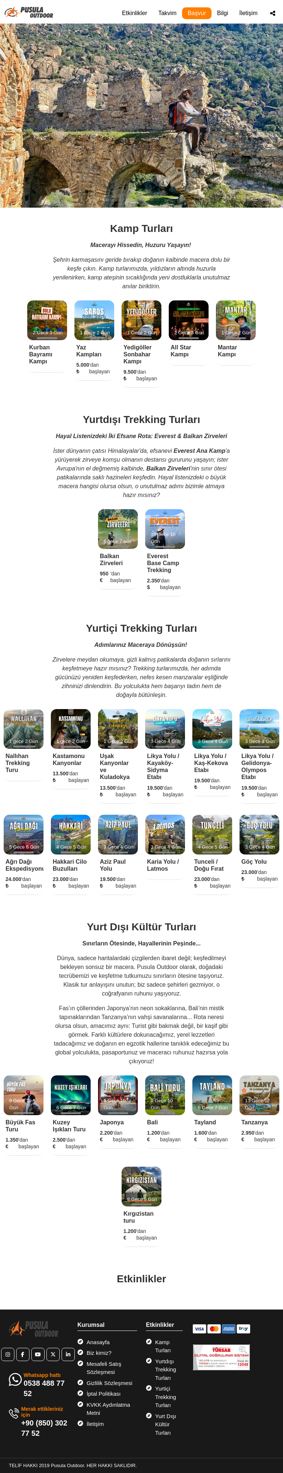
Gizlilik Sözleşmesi (104, 1382)
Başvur (197, 13)
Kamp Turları (158, 1346)
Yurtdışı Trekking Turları (161, 1369)
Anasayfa (93, 1342)
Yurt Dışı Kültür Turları (161, 1424)
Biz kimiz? (94, 1352)
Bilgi (222, 13)
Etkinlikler (134, 13)
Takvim (167, 13)
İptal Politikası (99, 1393)
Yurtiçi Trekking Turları (161, 1396)
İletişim (248, 13)
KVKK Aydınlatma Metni (103, 1408)
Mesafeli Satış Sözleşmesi (99, 1367)
